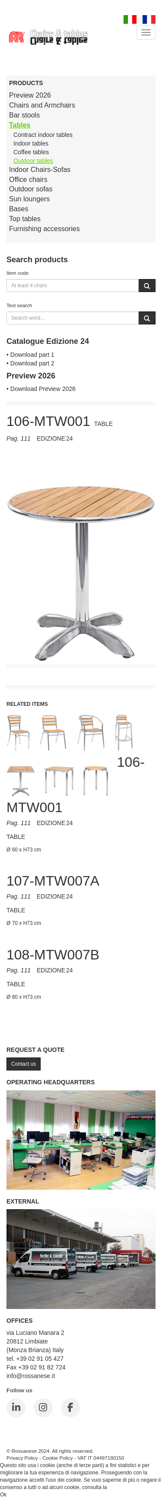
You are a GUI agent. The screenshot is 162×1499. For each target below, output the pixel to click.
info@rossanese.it (30, 1375)
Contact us (23, 1064)
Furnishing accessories (44, 228)
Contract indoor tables (43, 134)
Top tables (25, 218)
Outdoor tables (33, 160)
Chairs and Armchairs (42, 105)
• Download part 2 (30, 363)
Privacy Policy (22, 1458)
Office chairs (28, 179)
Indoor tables (30, 143)
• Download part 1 (30, 354)
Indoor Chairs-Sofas (39, 169)
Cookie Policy (57, 1458)
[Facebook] (70, 1407)
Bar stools (24, 115)
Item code (17, 273)
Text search (19, 305)
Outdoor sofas (31, 189)
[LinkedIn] (15, 1407)
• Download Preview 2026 (41, 388)
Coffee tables (31, 152)
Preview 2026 (30, 95)
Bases (18, 209)
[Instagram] (43, 1407)
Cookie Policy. (124, 1487)
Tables (20, 125)
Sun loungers (29, 199)
